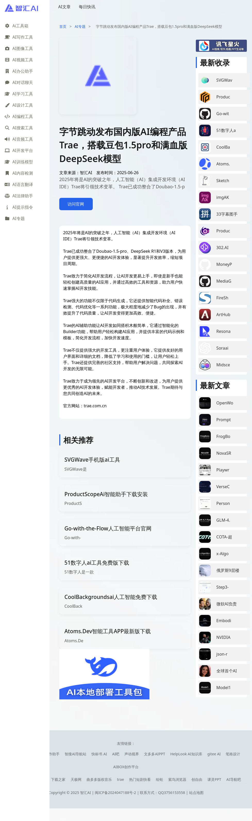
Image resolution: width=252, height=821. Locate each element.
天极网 (76, 779)
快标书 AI (99, 753)
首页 (62, 26)
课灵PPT (214, 779)
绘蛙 (159, 779)
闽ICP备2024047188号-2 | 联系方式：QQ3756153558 (140, 792)
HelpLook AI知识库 (186, 753)
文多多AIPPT (154, 753)
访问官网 (76, 204)
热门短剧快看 (140, 779)
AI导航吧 (233, 779)
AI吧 (115, 753)
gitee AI (214, 753)
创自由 (196, 779)
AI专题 (80, 26)
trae (120, 779)
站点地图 (196, 792)
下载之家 (58, 779)
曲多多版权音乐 (99, 779)
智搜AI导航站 (75, 753)
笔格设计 (233, 753)
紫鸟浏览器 (177, 779)
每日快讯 (87, 7)
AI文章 (64, 7)
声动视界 (131, 753)
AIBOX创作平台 (126, 766)
